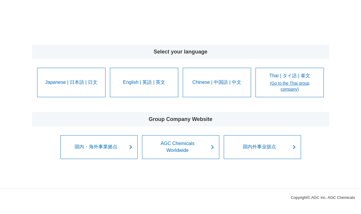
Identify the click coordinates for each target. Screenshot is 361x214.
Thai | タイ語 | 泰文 (289, 82)
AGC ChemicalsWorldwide (178, 146)
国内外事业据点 (259, 146)
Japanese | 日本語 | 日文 (71, 82)
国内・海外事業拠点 (96, 146)
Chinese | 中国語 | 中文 (217, 82)
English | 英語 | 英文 (144, 82)
